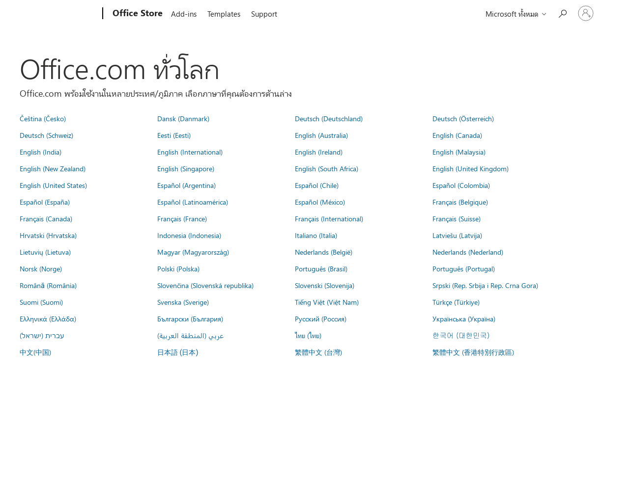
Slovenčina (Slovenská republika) (205, 285)
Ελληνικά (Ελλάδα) (48, 318)
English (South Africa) (326, 168)
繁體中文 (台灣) (318, 352)
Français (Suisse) (456, 218)
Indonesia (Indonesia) (189, 235)
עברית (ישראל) (42, 335)
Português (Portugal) (463, 268)
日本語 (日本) (178, 352)
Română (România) (48, 285)
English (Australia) (321, 135)
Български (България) (190, 318)
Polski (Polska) (178, 268)
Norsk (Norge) (41, 268)
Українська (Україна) (463, 318)
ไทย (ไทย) (308, 335)
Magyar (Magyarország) (193, 252)
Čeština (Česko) (43, 118)
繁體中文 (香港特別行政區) (473, 352)
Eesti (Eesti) (174, 135)
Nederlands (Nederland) (467, 252)
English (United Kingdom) (470, 168)
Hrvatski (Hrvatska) (48, 235)
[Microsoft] (65, 13)
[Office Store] (137, 13)
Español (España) (45, 202)
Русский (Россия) (320, 318)
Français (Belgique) (460, 202)
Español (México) (320, 202)
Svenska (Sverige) (183, 302)
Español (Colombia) (461, 185)
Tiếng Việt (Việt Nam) (327, 302)
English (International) (190, 152)
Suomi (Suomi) (41, 302)
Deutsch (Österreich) (463, 118)
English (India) (40, 152)
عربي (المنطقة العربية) (190, 335)
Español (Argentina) (186, 185)
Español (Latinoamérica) (192, 202)
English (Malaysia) (459, 152)
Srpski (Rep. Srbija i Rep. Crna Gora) (485, 285)
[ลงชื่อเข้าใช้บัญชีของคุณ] (586, 13)
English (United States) (53, 185)
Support (264, 14)
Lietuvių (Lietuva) (45, 252)
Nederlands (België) (323, 252)
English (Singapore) (185, 168)
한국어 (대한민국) (460, 335)
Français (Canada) (46, 218)
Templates (223, 14)
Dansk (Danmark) (183, 118)
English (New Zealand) (53, 168)
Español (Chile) (317, 185)
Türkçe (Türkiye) (456, 302)
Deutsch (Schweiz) (46, 135)
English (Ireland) (319, 152)
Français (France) (182, 218)
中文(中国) (35, 352)
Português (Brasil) (321, 268)
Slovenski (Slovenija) (324, 285)
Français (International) (329, 218)
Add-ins (184, 14)
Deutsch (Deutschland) (329, 118)
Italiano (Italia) (316, 235)
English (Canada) (457, 135)
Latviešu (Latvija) (457, 235)
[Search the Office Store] (562, 12)
